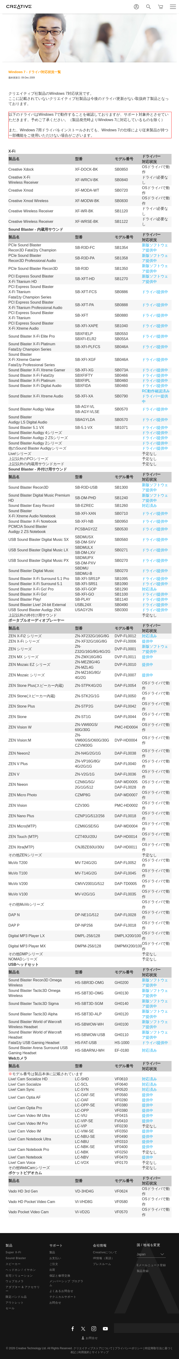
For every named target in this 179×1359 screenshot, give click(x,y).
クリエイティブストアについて (93, 1348)
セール (10, 1308)
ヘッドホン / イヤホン (21, 1269)
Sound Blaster (16, 1258)
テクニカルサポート (63, 1296)
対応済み (149, 506)
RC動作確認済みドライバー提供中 (156, 396)
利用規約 (84, 1352)
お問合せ (55, 1302)
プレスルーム (102, 1264)
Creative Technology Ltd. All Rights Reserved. (44, 1348)
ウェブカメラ (15, 1281)
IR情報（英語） (103, 1258)
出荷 (52, 1269)
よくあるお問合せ (61, 1291)
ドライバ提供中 (155, 292)
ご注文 (54, 1264)
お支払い (55, 1258)
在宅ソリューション (19, 1275)
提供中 (147, 641)
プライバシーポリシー (129, 1348)
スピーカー (13, 1264)
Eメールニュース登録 (151, 1265)
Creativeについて (105, 1252)
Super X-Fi (13, 1252)
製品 (52, 1252)
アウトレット (15, 1302)
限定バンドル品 (16, 1296)
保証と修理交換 (60, 1275)
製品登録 (143, 1271)
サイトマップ (100, 1352)
